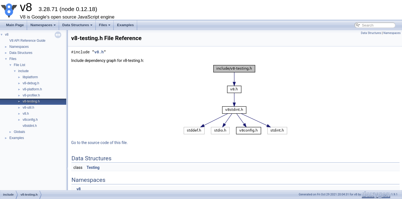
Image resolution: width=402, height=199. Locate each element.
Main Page (15, 25)
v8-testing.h (31, 101)
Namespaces (43, 25)
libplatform (30, 77)
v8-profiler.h (31, 95)
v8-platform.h (32, 89)
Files (105, 25)
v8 (7, 34)
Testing (93, 167)
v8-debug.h (31, 83)
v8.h (26, 114)
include (23, 71)
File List (19, 65)
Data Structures (77, 25)
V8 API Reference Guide (27, 41)
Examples (125, 25)
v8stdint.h (30, 126)
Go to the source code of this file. (99, 142)
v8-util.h (28, 107)
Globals (19, 132)
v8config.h (30, 120)
